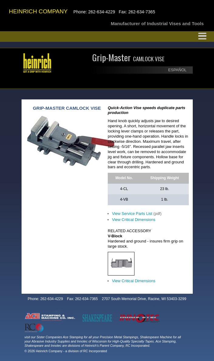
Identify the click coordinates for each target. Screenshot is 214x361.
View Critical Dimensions (133, 219)
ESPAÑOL (177, 70)
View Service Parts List (132, 213)
